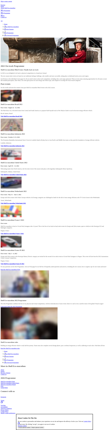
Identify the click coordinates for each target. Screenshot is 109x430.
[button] (54, 8)
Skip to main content (6, 1)
